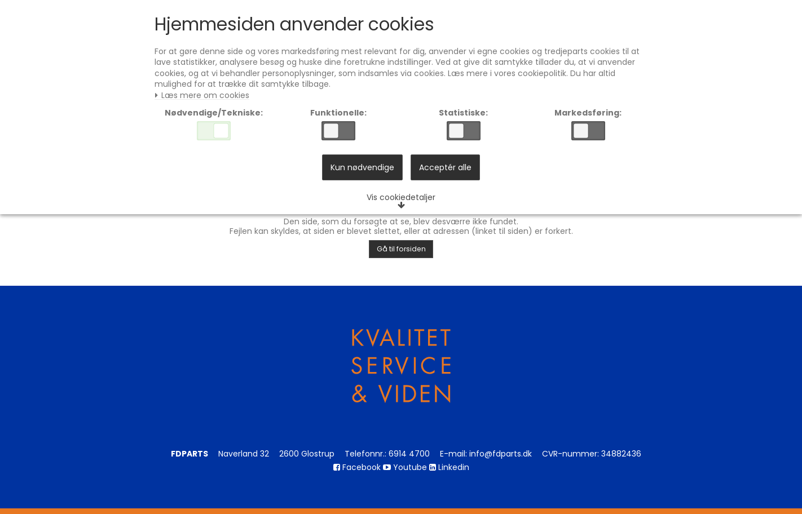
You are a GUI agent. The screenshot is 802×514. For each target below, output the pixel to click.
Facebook (357, 467)
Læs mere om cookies (204, 98)
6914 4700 (409, 453)
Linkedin (449, 467)
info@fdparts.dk (500, 453)
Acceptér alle (445, 171)
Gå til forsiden (401, 249)
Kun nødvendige (362, 171)
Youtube (405, 467)
